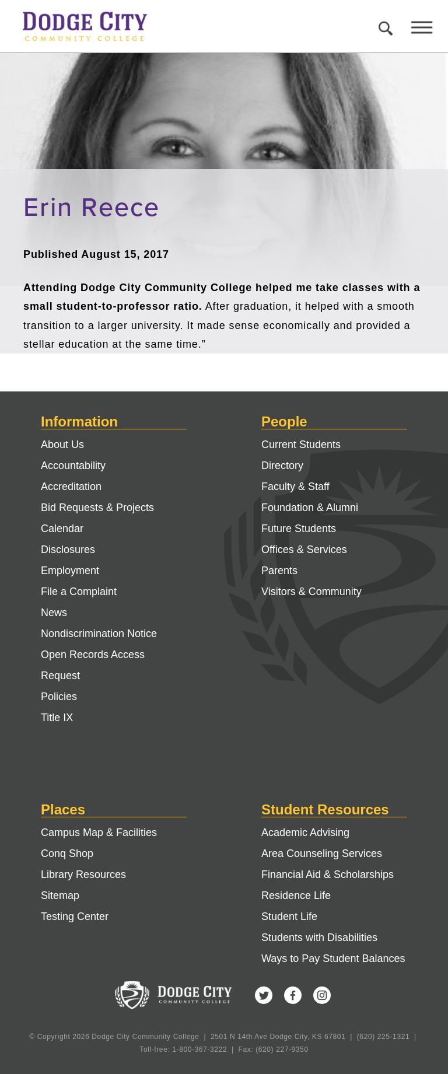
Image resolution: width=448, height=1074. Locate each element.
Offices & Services (304, 549)
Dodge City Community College (96, 26)
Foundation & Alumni (309, 507)
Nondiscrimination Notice (99, 633)
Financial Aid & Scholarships (327, 874)
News (54, 612)
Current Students (301, 444)
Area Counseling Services (321, 853)
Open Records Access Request (93, 665)
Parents (279, 570)
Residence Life (296, 895)
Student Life (289, 916)
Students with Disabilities (319, 937)
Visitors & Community (311, 591)
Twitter (263, 995)
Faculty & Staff (295, 486)
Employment (70, 570)
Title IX (57, 717)
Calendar (62, 528)
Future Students (298, 528)
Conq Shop (67, 853)
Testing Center (74, 916)
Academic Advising (305, 832)
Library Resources (83, 874)
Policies (59, 696)
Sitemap (60, 895)
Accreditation (71, 486)
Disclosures (68, 549)
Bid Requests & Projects (97, 507)
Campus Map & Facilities (99, 832)
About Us (62, 444)
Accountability (73, 465)
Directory (282, 465)
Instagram (322, 995)
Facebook (293, 995)
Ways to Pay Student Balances (333, 958)
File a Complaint (79, 591)
